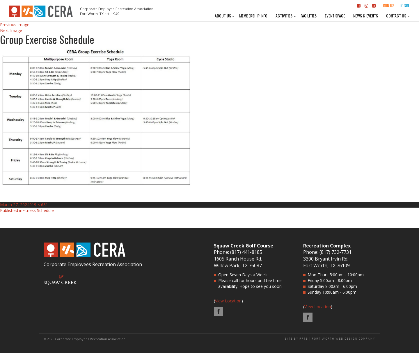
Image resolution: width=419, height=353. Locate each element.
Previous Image (14, 24)
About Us (223, 16)
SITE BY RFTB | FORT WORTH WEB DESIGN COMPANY (330, 338)
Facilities (309, 16)
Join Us (388, 5)
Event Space (335, 16)
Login (404, 5)
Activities (284, 16)
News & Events (365, 16)
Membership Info (253, 16)
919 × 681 (38, 204)
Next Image (11, 30)
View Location (228, 301)
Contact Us (396, 16)
